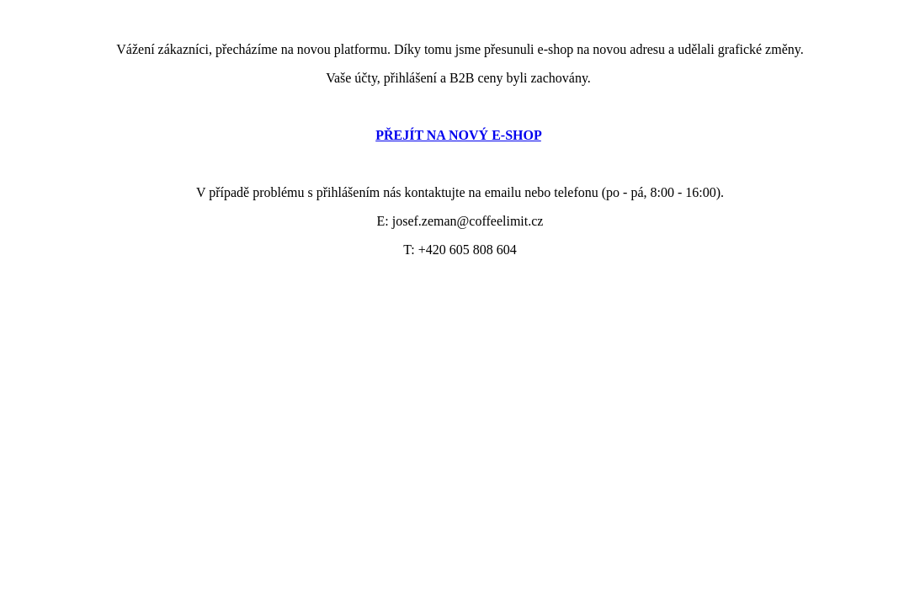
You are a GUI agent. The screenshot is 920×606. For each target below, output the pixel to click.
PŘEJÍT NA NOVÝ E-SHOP (458, 135)
